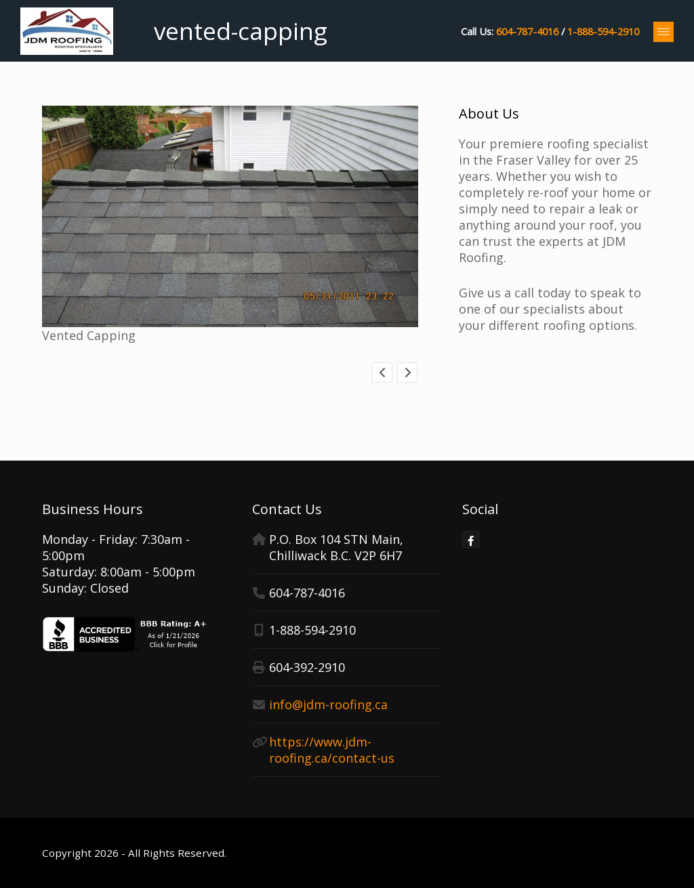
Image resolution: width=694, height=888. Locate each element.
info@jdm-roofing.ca (328, 704)
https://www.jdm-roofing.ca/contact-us (331, 750)
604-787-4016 (527, 31)
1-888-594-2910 (603, 31)
